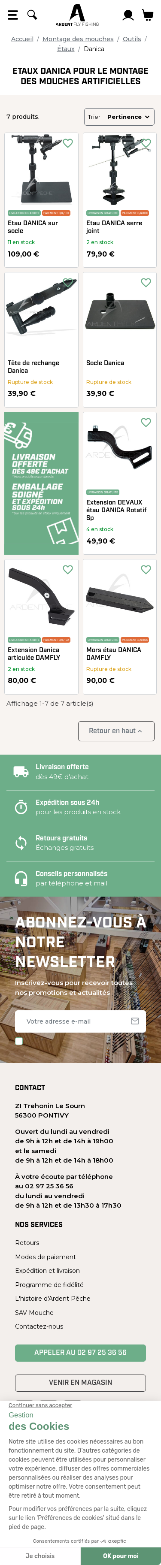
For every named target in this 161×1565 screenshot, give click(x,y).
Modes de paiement (45, 1257)
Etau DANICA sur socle (33, 228)
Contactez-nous (39, 1326)
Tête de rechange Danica (33, 367)
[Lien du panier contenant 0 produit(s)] (148, 15)
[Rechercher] (32, 15)
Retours (27, 1243)
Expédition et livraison (47, 1271)
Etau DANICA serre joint (114, 228)
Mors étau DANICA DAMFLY (113, 654)
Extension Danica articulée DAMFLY (34, 654)
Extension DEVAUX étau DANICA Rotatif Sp (116, 511)
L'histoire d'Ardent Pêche (53, 1298)
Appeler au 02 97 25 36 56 (80, 1353)
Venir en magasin (80, 1383)
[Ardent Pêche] (77, 15)
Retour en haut (116, 731)
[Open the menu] (12, 15)
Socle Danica (105, 363)
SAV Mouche (34, 1313)
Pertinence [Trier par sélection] (129, 116)
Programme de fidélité (49, 1285)
